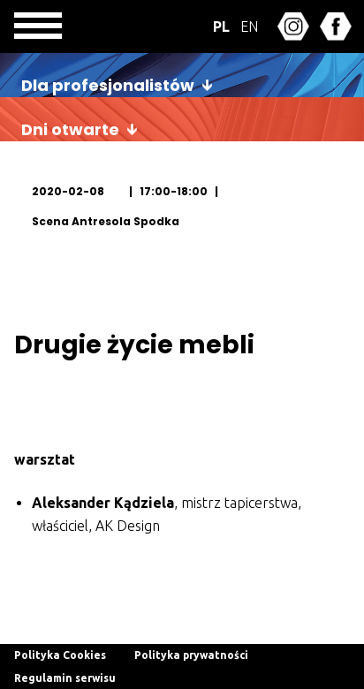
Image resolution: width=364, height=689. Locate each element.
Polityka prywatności (191, 655)
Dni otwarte (70, 129)
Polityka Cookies (60, 655)
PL (221, 26)
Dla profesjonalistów (107, 85)
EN (249, 26)
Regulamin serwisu (65, 678)
